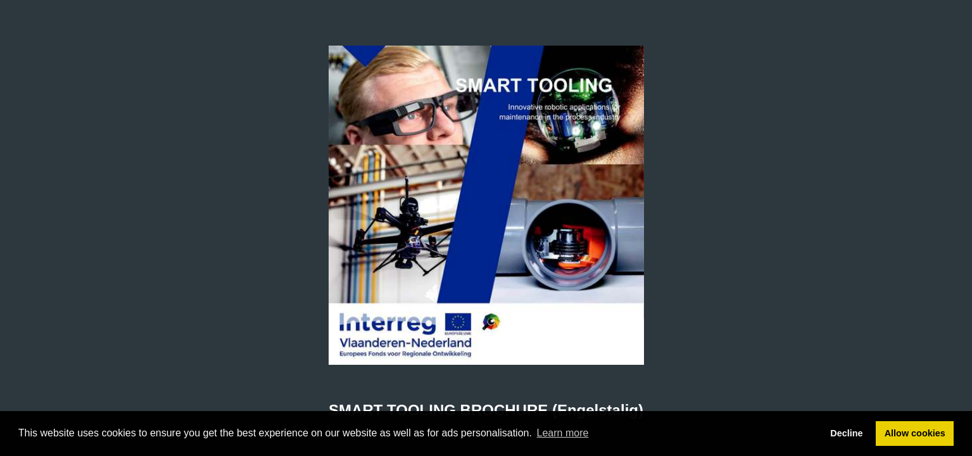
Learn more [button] (563, 433)
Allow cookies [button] (915, 433)
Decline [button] (846, 433)
